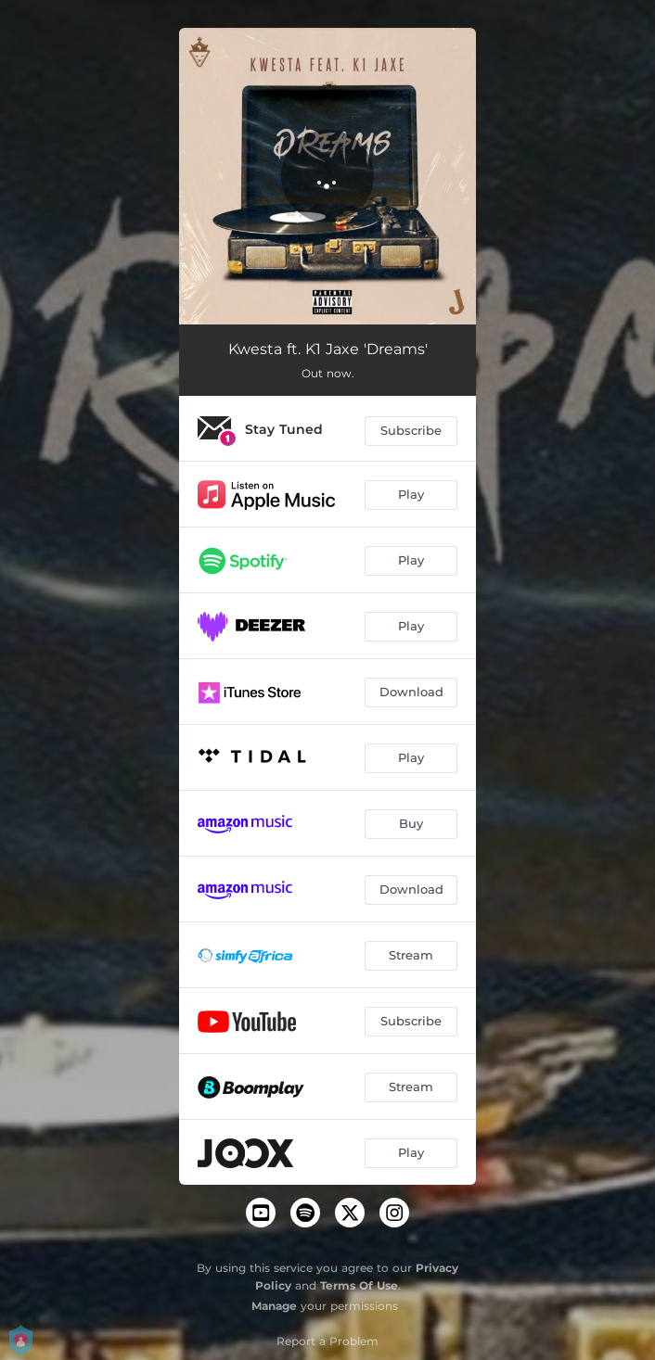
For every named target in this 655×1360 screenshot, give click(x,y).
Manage (274, 1306)
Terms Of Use (359, 1285)
